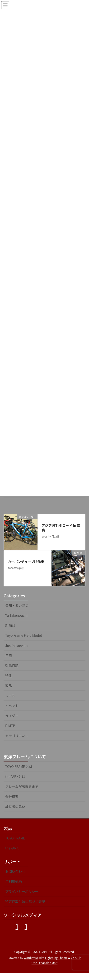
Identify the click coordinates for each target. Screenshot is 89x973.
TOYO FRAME (15, 838)
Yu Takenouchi (16, 615)
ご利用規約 (13, 881)
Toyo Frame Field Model (23, 635)
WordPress (31, 958)
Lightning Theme (56, 958)
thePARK (12, 848)
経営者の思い (15, 806)
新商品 (10, 625)
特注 (8, 675)
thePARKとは (15, 776)
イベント (12, 705)
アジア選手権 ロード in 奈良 (61, 528)
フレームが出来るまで (21, 786)
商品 (8, 685)
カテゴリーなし (16, 735)
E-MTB (10, 725)
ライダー (11, 715)
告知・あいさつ (16, 605)
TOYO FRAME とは (19, 766)
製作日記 (12, 665)
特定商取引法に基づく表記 (25, 901)
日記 (8, 655)
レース (10, 695)
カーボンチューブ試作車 (26, 561)
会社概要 (12, 796)
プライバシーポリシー (21, 891)
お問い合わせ (15, 871)
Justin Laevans (16, 645)
